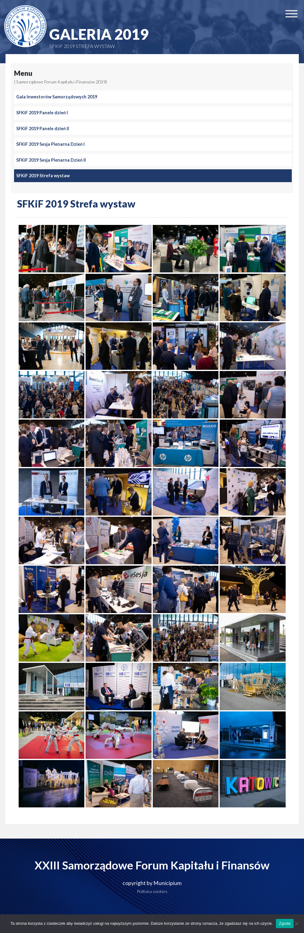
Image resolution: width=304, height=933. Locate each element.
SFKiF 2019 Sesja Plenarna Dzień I (50, 144)
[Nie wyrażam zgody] (296, 923)
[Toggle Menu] (291, 13)
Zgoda (285, 923)
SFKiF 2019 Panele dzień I (42, 112)
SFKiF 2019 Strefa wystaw (43, 175)
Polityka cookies (152, 891)
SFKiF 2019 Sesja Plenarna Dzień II (51, 160)
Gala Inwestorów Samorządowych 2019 (56, 96)
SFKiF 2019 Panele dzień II (42, 128)
